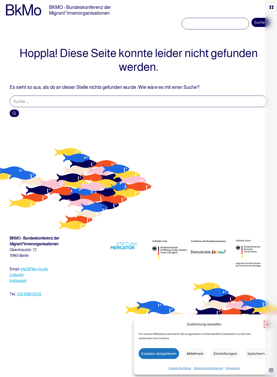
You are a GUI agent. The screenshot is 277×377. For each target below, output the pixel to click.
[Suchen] (14, 113)
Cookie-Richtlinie (179, 368)
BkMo (23, 10)
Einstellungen (225, 353)
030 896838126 (29, 294)
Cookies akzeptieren (158, 353)
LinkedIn (17, 275)
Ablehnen (195, 353)
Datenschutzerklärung (208, 368)
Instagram (18, 281)
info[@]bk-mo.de (34, 269)
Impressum (232, 368)
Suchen (260, 22)
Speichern (256, 353)
